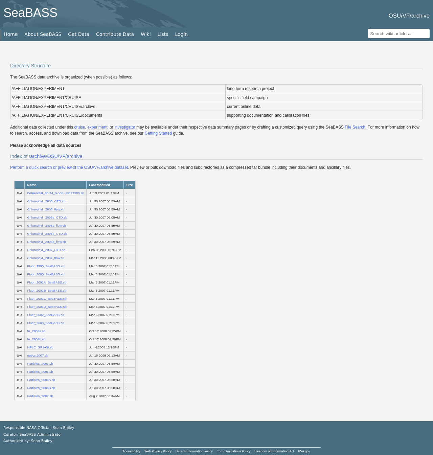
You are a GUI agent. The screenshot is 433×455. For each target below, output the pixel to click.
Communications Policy (233, 451)
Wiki (146, 34)
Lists (163, 34)
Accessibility (132, 451)
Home (11, 34)
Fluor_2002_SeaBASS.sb (45, 315)
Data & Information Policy (194, 451)
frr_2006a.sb (36, 331)
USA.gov (304, 451)
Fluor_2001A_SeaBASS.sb (46, 282)
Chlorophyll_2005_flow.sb (45, 209)
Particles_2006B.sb (41, 388)
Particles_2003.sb (40, 363)
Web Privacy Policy (158, 451)
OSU (52, 156)
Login (181, 34)
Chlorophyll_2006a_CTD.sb (47, 217)
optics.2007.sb (37, 355)
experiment (97, 127)
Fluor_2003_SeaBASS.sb (45, 323)
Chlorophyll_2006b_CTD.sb (47, 233)
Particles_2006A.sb (41, 380)
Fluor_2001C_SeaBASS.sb (46, 298)
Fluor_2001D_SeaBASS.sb (46, 307)
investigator (124, 127)
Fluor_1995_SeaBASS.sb (45, 266)
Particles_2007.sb (40, 396)
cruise (79, 127)
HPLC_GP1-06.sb (40, 347)
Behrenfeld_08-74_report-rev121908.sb (55, 193)
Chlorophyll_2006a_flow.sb (46, 225)
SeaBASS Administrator (41, 434)
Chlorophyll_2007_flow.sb (45, 258)
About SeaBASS (42, 34)
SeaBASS (30, 13)
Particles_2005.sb (40, 371)
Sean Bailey (41, 441)
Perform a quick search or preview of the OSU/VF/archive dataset (69, 167)
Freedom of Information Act (274, 451)
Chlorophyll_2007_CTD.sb (46, 250)
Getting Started (158, 133)
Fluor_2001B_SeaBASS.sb (46, 290)
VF (62, 156)
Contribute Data (115, 34)
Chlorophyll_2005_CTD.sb (46, 201)
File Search (355, 127)
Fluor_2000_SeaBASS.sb (45, 274)
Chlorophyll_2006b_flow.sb (46, 242)
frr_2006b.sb (36, 339)
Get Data (78, 34)
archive (38, 156)
